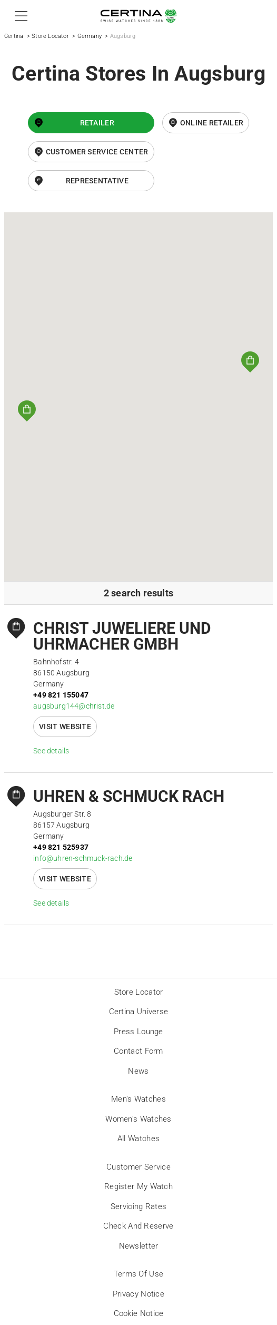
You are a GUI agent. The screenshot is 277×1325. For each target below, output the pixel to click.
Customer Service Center (97, 152)
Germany (89, 36)
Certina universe (139, 1011)
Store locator (138, 992)
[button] (19, 16)
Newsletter (139, 1246)
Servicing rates (139, 1206)
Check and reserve (138, 1226)
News (138, 1071)
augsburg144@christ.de (73, 706)
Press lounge (138, 1031)
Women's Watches (138, 1119)
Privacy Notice (138, 1294)
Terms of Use (139, 1274)
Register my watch (138, 1186)
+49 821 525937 (60, 847)
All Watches (138, 1138)
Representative (97, 180)
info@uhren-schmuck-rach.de (82, 858)
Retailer (97, 123)
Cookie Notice (139, 1313)
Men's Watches (138, 1099)
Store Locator (50, 36)
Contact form (138, 1051)
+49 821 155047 (60, 695)
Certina (13, 36)
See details (51, 751)
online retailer (212, 123)
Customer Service (138, 1167)
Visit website (65, 726)
